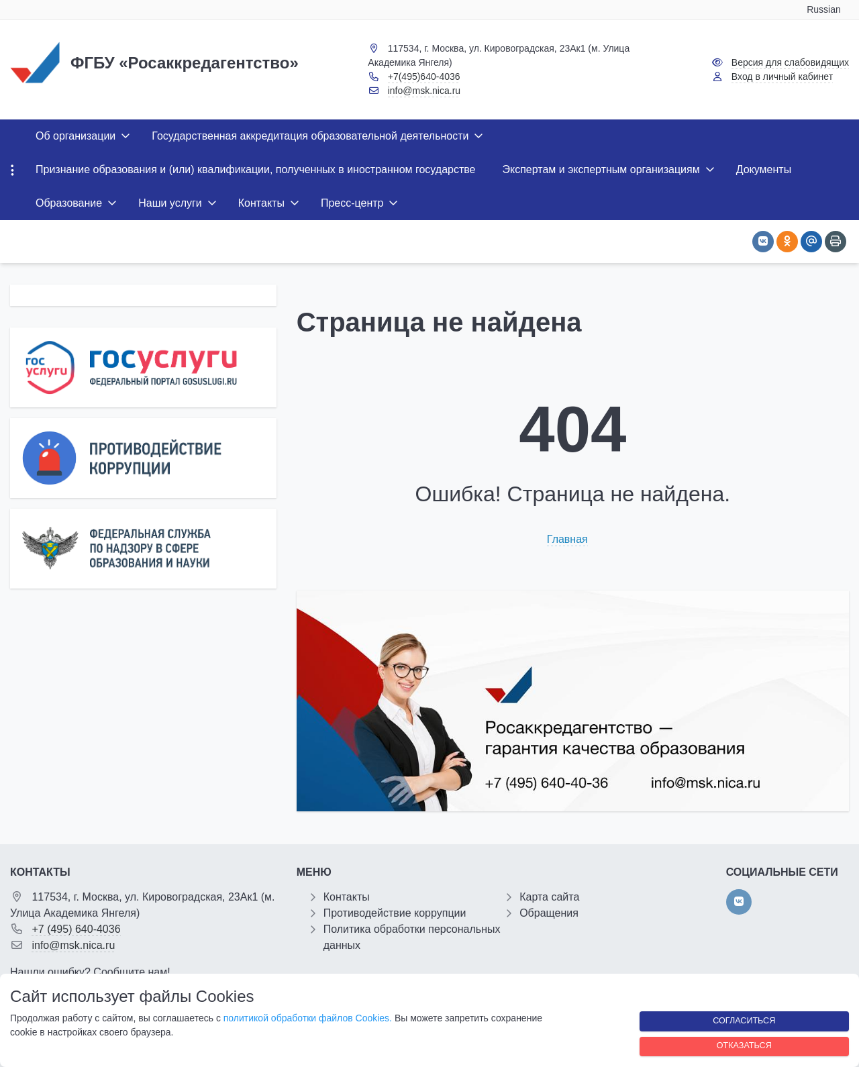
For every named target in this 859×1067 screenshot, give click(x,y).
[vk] (739, 902)
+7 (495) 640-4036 (76, 929)
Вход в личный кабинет (782, 76)
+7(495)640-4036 (424, 76)
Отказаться (744, 1045)
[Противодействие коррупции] (143, 458)
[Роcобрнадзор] (143, 549)
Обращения (548, 913)
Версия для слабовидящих (790, 62)
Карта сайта (549, 897)
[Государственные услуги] (143, 367)
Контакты (346, 897)
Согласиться (744, 1020)
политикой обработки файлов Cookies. (307, 1018)
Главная (567, 539)
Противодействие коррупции (394, 913)
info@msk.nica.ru (424, 90)
